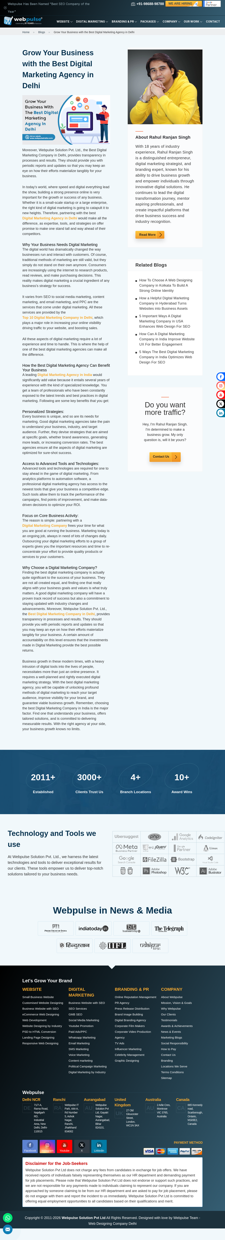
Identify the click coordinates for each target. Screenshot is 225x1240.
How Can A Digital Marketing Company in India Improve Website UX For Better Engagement (167, 339)
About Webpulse (173, 997)
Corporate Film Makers (132, 1032)
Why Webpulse (172, 1009)
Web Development (36, 1037)
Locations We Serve (176, 1066)
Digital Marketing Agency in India (65, 375)
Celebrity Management (132, 1061)
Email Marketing (81, 1049)
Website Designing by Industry (39, 1046)
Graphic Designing (129, 1066)
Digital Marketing (92, 21)
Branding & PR (124, 21)
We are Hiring (184, 4)
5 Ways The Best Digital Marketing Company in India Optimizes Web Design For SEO (166, 357)
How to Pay (170, 1049)
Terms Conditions (174, 1072)
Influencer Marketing (130, 1055)
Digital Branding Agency (133, 1026)
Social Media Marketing (87, 1026)
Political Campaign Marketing (83, 1075)
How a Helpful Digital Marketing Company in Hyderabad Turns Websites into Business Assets (164, 303)
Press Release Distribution (135, 1014)
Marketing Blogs (173, 1037)
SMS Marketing (80, 1055)
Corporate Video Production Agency (129, 1040)
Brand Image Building (131, 1020)
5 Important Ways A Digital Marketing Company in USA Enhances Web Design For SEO (164, 321)
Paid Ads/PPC (79, 1037)
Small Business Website (41, 997)
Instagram (48, 1158)
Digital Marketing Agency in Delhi (49, 218)
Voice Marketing (81, 1061)
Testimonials (170, 1020)
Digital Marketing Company (44, 526)
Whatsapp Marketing (84, 1043)
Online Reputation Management (129, 1000)
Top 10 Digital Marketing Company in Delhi (57, 318)
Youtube (65, 1158)
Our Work (193, 21)
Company (172, 21)
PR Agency (123, 1009)
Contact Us (161, 456)
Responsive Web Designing (35, 1069)
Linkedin (99, 1158)
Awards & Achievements (179, 1026)
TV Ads (120, 1049)
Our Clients (169, 1014)
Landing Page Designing (41, 1061)
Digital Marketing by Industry (84, 1087)
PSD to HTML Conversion (42, 1055)
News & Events (173, 1032)
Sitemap (167, 1078)
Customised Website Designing (38, 1006)
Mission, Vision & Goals (179, 1003)
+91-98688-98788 (147, 4)
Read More (147, 234)
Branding (168, 1061)
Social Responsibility (177, 1043)
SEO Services (79, 1014)
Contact (213, 21)
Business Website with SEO (39, 1017)
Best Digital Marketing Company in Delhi (61, 614)
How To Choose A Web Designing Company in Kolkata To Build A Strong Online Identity (165, 285)
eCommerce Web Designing (35, 1029)
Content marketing (83, 1066)
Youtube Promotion (83, 1032)
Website (65, 21)
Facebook (30, 1158)
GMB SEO (77, 1020)
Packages (149, 21)
